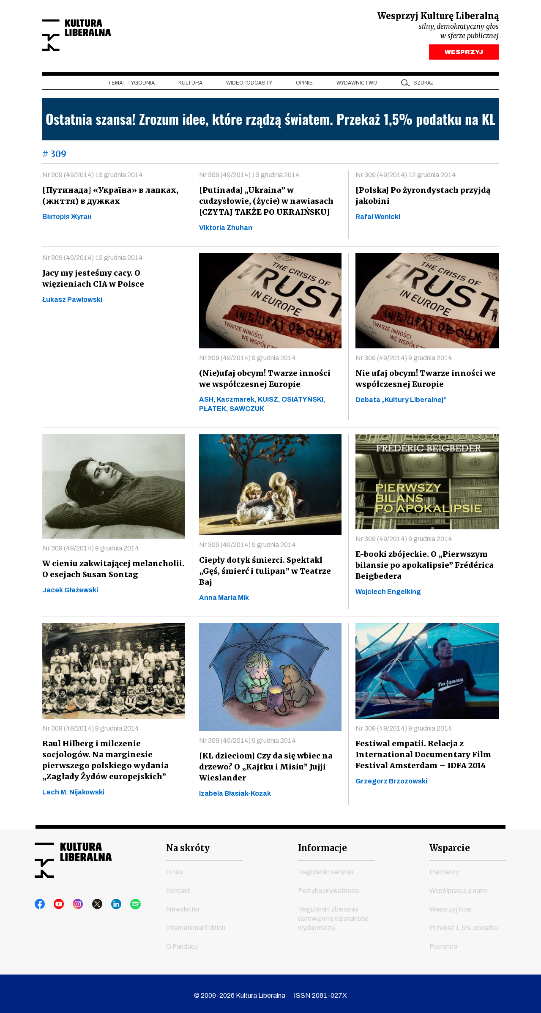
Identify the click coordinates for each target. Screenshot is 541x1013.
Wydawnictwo (356, 85)
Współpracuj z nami (458, 886)
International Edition (195, 924)
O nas (174, 868)
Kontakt (178, 886)
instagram (72, 900)
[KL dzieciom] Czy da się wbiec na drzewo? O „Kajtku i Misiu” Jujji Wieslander (265, 763)
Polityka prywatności (329, 886)
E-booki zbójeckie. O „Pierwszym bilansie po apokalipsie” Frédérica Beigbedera (422, 567)
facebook (40, 900)
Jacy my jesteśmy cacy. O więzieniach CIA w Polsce (92, 280)
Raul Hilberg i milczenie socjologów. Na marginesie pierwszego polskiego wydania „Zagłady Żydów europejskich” (113, 756)
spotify (120, 900)
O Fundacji (182, 942)
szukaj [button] (423, 85)
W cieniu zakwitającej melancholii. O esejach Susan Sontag (111, 571)
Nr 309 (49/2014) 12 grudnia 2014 (405, 177)
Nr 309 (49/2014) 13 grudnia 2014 (92, 177)
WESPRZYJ (464, 54)
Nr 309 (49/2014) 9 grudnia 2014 (247, 360)
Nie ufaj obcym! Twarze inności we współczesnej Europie (422, 380)
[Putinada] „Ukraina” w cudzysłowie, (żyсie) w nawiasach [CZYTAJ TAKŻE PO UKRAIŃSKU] (265, 203)
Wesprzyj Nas (450, 905)
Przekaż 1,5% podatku (463, 924)
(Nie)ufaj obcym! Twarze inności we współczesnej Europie (268, 380)
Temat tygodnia (131, 85)
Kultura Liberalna (98, 36)
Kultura (190, 85)
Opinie (304, 85)
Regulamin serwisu (325, 868)
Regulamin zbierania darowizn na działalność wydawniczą (333, 915)
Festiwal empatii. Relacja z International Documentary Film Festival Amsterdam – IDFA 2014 (420, 751)
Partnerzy (444, 868)
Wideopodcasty (249, 85)
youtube (56, 900)
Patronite (443, 942)
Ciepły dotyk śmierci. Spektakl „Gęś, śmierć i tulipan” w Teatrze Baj (269, 567)
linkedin (104, 900)
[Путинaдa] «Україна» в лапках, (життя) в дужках (108, 197)
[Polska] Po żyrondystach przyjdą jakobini (421, 197)
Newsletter (183, 905)
